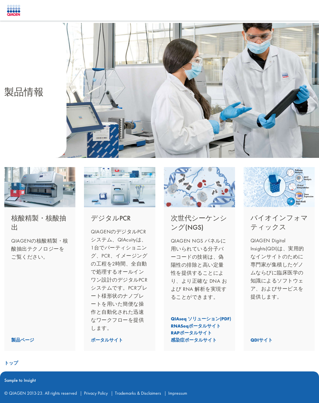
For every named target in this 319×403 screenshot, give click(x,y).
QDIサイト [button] (261, 340)
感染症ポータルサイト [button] (194, 340)
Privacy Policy (96, 393)
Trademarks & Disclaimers (138, 393)
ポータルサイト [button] (107, 340)
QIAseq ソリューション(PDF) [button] (201, 319)
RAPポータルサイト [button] (191, 333)
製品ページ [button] (22, 340)
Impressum (177, 393)
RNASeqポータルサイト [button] (196, 326)
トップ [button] (11, 363)
